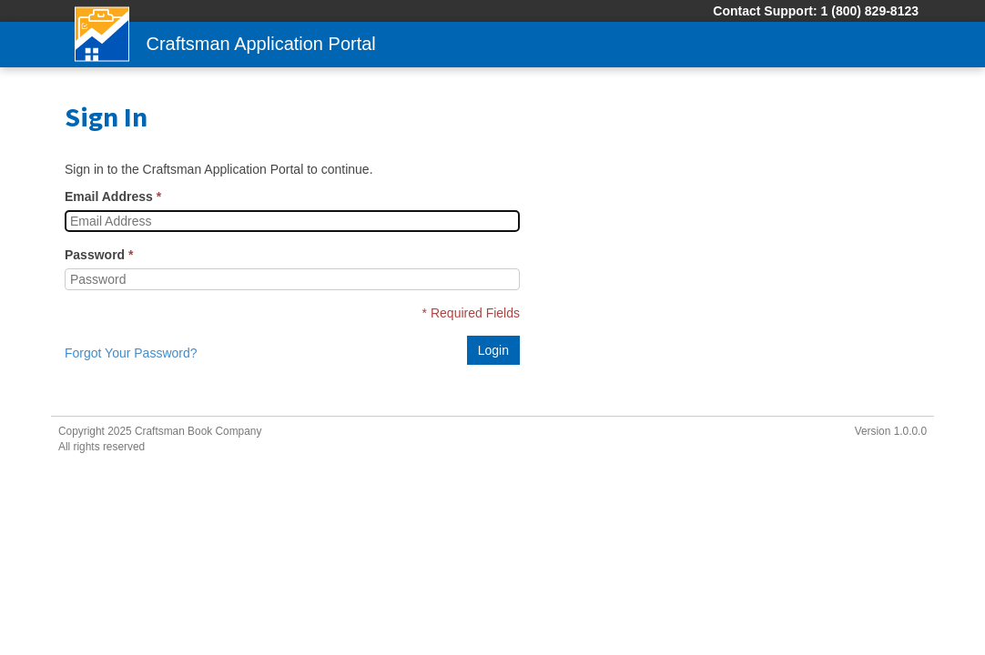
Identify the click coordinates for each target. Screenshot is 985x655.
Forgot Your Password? (131, 353)
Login (493, 350)
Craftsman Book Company (198, 431)
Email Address (109, 196)
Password (95, 254)
